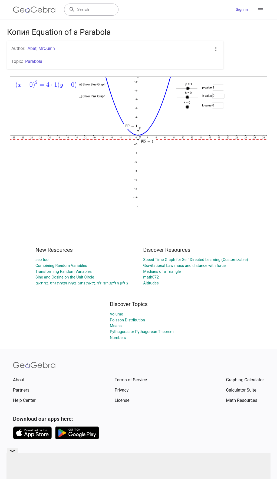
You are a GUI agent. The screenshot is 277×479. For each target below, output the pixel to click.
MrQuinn (46, 48)
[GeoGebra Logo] (34, 9)
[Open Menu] (261, 9)
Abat (32, 48)
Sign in (242, 9)
